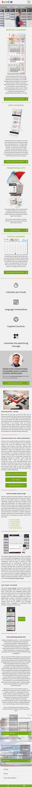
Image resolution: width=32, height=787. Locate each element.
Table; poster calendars (16, 528)
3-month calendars (15, 520)
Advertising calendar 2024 (16, 485)
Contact (6, 769)
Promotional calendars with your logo (16, 474)
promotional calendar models (16, 578)
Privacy (6, 773)
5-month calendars (15, 524)
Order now (21, 619)
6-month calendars (15, 526)
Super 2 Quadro (16, 479)
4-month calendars (15, 522)
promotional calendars (16, 376)
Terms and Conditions (10, 778)
